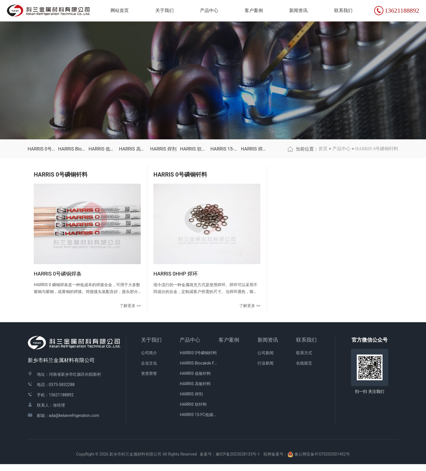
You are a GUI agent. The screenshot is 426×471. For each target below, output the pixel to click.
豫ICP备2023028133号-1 (238, 460)
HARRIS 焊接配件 (255, 175)
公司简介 (149, 359)
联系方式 (304, 359)
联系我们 (306, 347)
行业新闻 (265, 369)
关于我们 (151, 347)
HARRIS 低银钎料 (102, 175)
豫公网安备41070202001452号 (322, 460)
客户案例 (229, 347)
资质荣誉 (149, 380)
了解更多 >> (102, 312)
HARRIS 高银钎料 (133, 175)
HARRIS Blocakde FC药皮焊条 (72, 175)
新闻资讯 (267, 347)
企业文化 (149, 369)
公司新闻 (265, 359)
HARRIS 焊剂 (163, 175)
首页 (323, 175)
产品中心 (341, 175)
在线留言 (304, 369)
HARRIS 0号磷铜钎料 (42, 175)
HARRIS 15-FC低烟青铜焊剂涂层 (224, 175)
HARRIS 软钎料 (194, 175)
